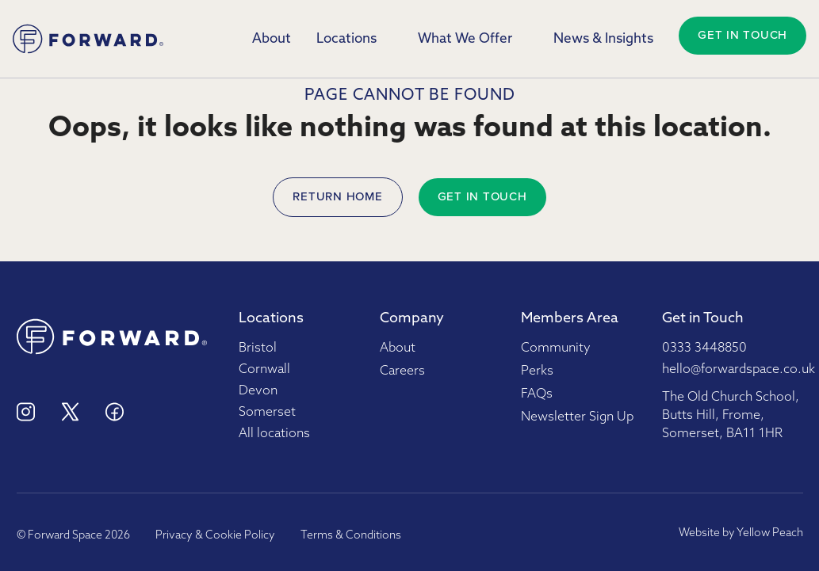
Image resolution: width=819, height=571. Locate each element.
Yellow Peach (770, 533)
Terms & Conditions (350, 536)
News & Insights (603, 39)
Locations (346, 39)
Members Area (569, 318)
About (271, 39)
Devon (258, 391)
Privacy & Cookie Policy (215, 536)
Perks (537, 371)
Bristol (258, 348)
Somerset (267, 412)
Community (556, 348)
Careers (402, 371)
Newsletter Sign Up (577, 417)
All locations (274, 434)
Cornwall (264, 370)
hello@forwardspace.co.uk (738, 370)
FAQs (537, 394)
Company (412, 318)
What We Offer (465, 39)
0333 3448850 (704, 348)
